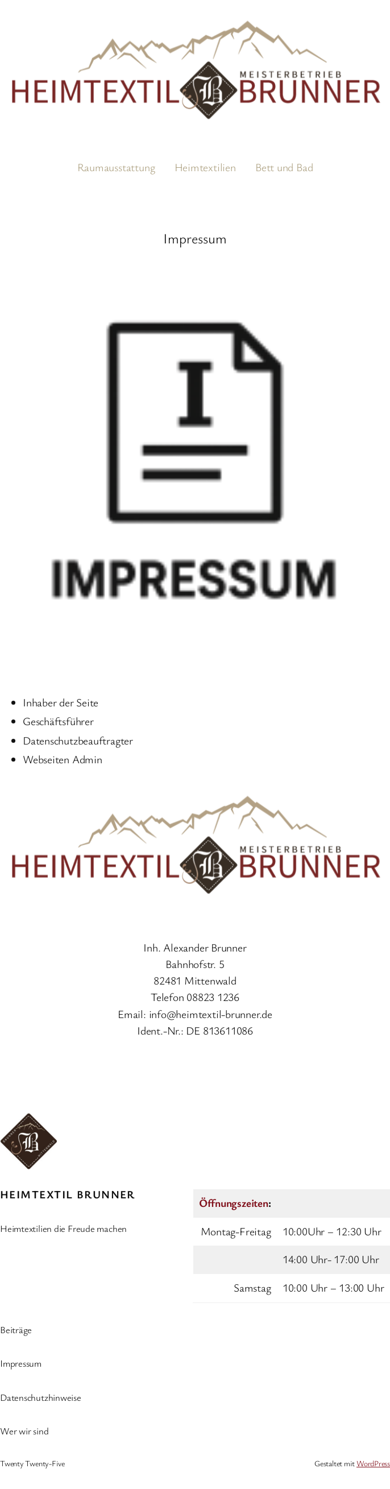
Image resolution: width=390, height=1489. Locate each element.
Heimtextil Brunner (67, 1194)
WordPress (373, 1463)
